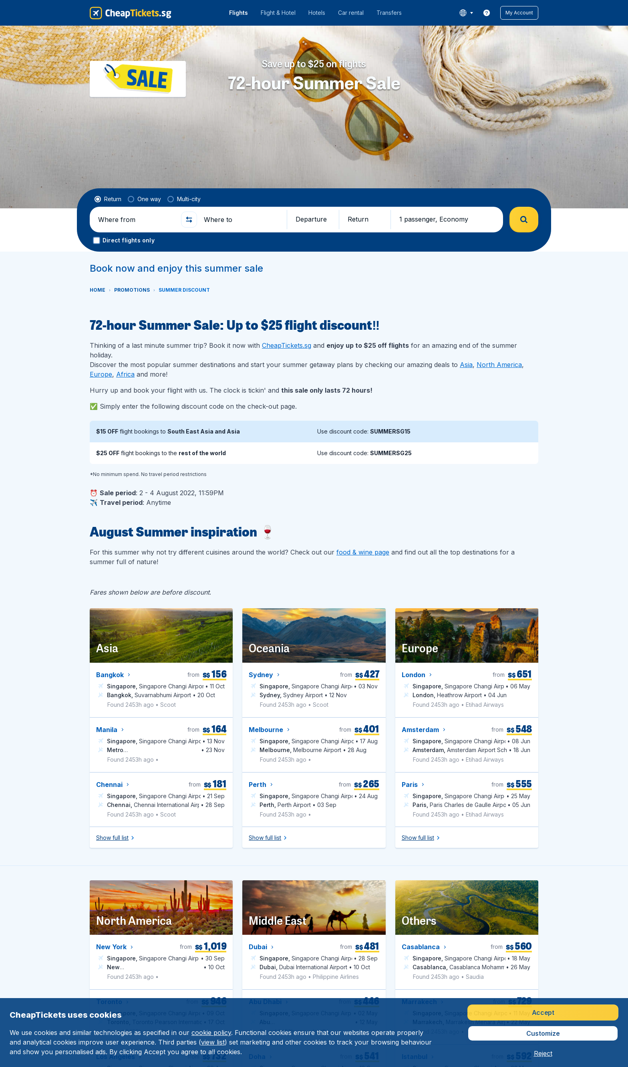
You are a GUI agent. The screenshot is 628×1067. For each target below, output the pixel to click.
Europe (101, 374)
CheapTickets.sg (286, 345)
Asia (466, 365)
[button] (519, 13)
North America (499, 365)
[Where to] (242, 219)
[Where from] (136, 219)
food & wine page (362, 552)
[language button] (466, 13)
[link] (487, 13)
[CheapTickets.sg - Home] (130, 13)
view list (213, 1042)
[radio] (108, 199)
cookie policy (211, 1033)
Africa (125, 374)
